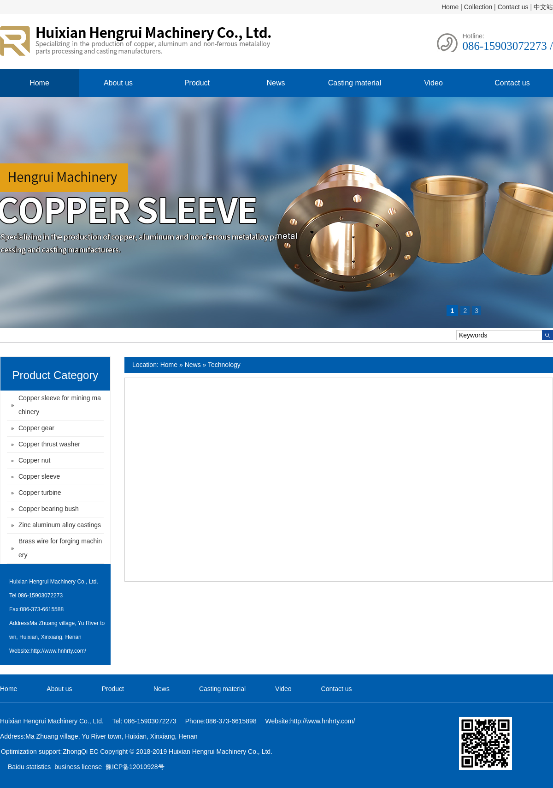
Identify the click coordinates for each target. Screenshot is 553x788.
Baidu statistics (29, 766)
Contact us (513, 7)
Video (433, 83)
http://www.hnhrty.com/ (58, 651)
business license (78, 766)
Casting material (355, 83)
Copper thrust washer (49, 444)
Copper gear (36, 428)
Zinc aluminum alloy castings (59, 525)
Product (197, 83)
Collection (478, 7)
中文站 (543, 7)
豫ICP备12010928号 (135, 766)
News (275, 83)
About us (118, 83)
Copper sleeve (39, 476)
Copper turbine (39, 492)
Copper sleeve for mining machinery (59, 404)
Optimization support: (31, 751)
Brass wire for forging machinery (60, 548)
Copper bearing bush (48, 508)
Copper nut (34, 460)
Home (450, 7)
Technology (224, 364)
